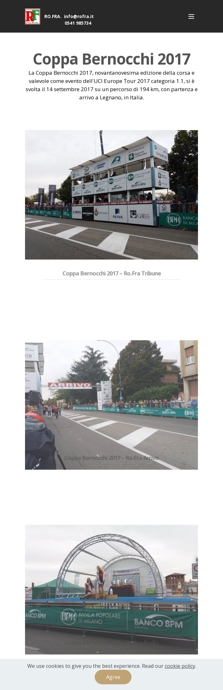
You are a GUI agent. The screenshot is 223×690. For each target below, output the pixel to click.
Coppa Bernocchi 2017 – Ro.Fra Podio (111, 647)
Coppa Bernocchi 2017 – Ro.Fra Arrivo (111, 462)
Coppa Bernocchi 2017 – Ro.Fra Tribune (111, 277)
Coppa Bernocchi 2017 (111, 59)
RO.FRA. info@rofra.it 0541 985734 (69, 19)
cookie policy (180, 666)
